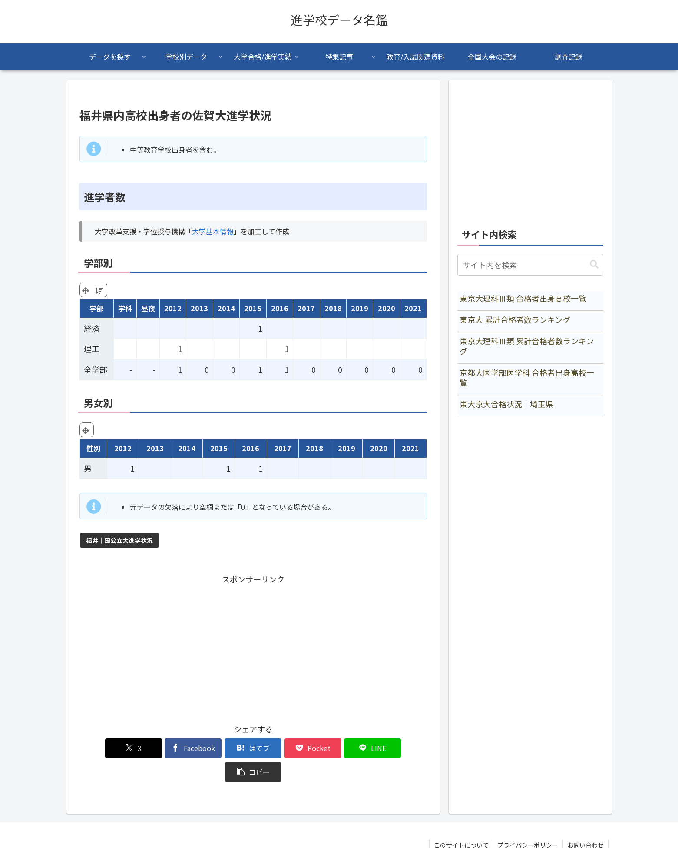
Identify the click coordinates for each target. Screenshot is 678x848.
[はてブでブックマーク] (223, 748)
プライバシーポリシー (527, 821)
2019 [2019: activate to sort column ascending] (359, 308)
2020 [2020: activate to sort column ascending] (386, 308)
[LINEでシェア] (340, 748)
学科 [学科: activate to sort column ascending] (125, 308)
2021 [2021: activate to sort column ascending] (413, 308)
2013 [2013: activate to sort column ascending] (199, 308)
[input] (530, 265)
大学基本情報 (213, 231)
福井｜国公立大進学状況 (119, 540)
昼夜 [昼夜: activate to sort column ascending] (148, 308)
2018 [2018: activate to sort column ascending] (333, 308)
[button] (399, 748)
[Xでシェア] (107, 748)
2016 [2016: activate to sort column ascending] (279, 308)
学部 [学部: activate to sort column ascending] (96, 308)
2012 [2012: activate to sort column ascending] (173, 308)
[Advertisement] (253, 647)
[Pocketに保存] (282, 748)
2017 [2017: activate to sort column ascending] (306, 308)
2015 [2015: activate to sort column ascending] (252, 308)
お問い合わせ (585, 821)
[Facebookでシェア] (165, 748)
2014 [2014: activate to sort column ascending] (226, 308)
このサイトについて (460, 821)
